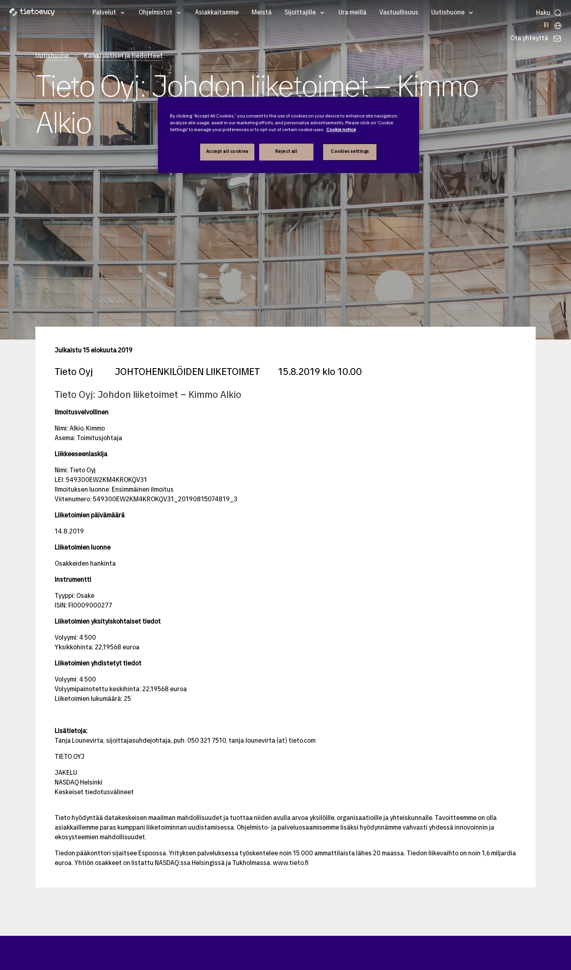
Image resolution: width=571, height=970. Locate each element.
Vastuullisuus (398, 13)
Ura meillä (352, 13)
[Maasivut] (553, 26)
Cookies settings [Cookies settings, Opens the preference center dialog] (350, 151)
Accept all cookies (227, 151)
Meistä (262, 13)
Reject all (286, 151)
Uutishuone (448, 13)
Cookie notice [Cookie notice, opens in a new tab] (341, 130)
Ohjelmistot (155, 13)
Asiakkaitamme (217, 13)
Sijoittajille (300, 13)
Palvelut (104, 13)
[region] (288, 135)
